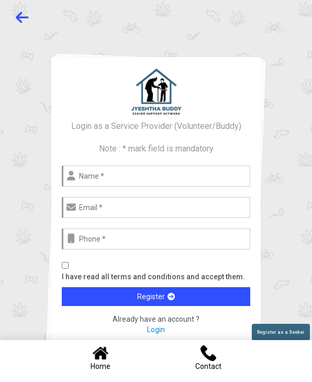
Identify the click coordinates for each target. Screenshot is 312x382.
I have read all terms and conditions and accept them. (153, 276)
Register (156, 296)
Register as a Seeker (281, 332)
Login (156, 329)
